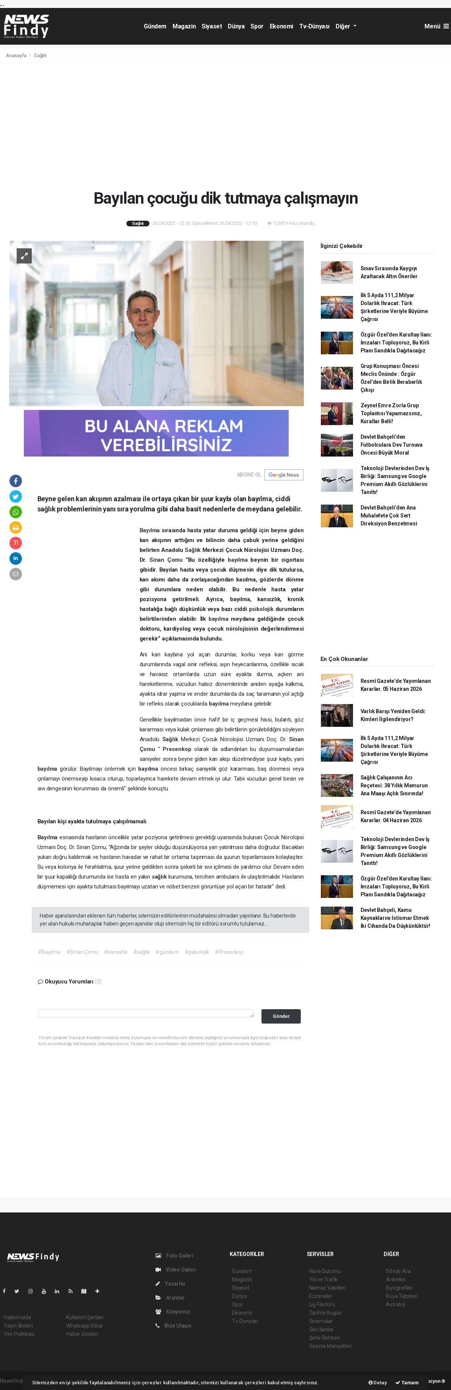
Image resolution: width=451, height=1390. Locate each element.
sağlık (160, 876)
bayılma (239, 559)
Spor (256, 26)
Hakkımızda (17, 1317)
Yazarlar (170, 1284)
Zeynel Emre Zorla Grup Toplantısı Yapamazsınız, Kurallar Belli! (391, 413)
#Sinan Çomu (82, 952)
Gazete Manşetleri (330, 1346)
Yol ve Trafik (323, 1279)
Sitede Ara (398, 1271)
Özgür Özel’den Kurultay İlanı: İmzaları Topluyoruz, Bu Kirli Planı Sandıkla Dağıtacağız (396, 343)
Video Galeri (176, 1270)
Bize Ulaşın (173, 1326)
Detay (378, 1382)
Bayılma (151, 530)
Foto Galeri (174, 1256)
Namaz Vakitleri (327, 1288)
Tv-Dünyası (314, 26)
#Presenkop (229, 952)
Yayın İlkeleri (18, 1326)
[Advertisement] (225, 126)
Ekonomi (281, 26)
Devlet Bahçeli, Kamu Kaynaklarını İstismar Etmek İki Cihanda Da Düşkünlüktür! (396, 918)
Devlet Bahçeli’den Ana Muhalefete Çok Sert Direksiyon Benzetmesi (389, 516)
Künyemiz (173, 1312)
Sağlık (40, 55)
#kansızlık (115, 952)
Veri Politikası (19, 1334)
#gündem (167, 952)
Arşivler (170, 1298)
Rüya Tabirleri (401, 1296)
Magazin (184, 26)
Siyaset (212, 26)
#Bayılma (49, 952)
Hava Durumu (325, 1271)
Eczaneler (320, 1296)
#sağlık (141, 952)
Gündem (155, 26)
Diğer (344, 26)
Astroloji (395, 1304)
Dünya (236, 26)
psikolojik (262, 609)
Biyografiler (399, 1288)
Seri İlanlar (321, 1329)
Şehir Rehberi (324, 1338)
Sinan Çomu (167, 559)
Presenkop (178, 749)
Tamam (407, 1382)
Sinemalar (321, 1321)
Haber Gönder (82, 1334)
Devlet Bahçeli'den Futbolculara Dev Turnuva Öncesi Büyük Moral (392, 445)
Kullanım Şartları (85, 1317)
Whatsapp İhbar (84, 1326)
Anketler (396, 1279)
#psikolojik (197, 952)
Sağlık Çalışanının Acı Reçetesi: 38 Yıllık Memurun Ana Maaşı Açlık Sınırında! (394, 785)
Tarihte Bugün (325, 1313)
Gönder (281, 1016)
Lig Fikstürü (322, 1304)
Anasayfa (16, 55)
